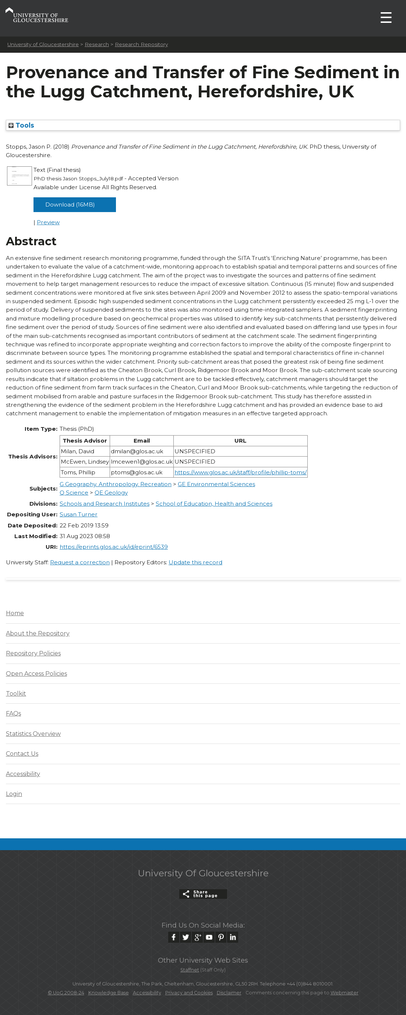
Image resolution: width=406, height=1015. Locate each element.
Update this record (195, 562)
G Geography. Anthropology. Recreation (116, 484)
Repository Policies (33, 653)
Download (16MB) (70, 204)
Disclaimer (229, 992)
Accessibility (23, 773)
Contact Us (22, 753)
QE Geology (111, 492)
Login (14, 793)
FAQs (13, 713)
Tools (21, 125)
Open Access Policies (36, 673)
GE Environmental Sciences (216, 484)
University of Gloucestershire (43, 44)
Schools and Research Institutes (104, 503)
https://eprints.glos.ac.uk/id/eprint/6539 (114, 546)
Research (97, 44)
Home (15, 613)
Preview (48, 222)
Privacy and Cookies (189, 992)
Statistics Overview (33, 733)
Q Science (74, 492)
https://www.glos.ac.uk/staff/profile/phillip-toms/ (240, 472)
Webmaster (345, 992)
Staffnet (189, 970)
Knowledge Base (108, 992)
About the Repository (38, 633)
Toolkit (16, 693)
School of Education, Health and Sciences (214, 503)
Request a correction (80, 562)
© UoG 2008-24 (66, 992)
